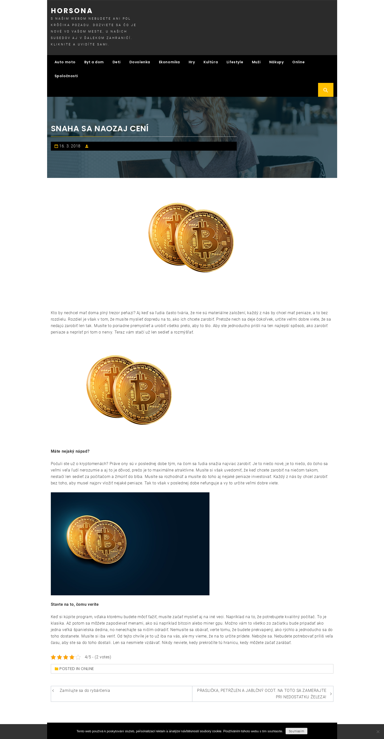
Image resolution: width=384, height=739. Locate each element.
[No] (377, 731)
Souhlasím (296, 731)
